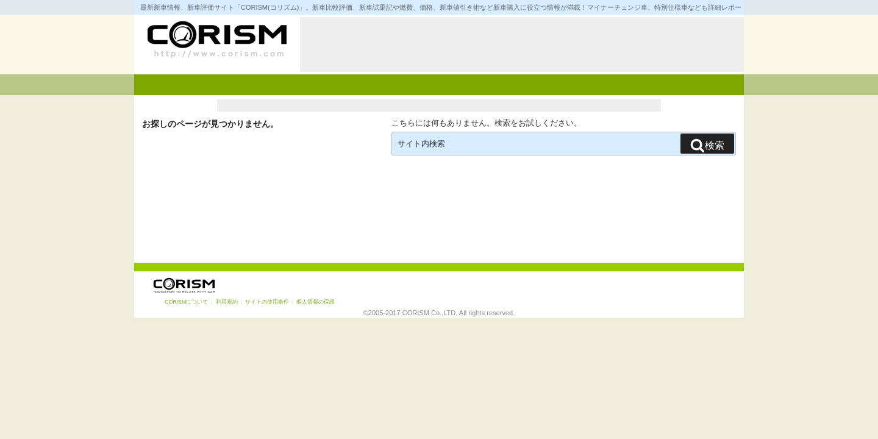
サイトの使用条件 (267, 302)
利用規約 (227, 302)
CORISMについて (186, 302)
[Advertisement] (522, 44)
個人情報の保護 (315, 302)
